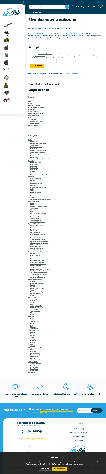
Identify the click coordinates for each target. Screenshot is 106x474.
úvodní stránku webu (45, 54)
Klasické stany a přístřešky (38, 187)
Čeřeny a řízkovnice (36, 306)
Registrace (31, 452)
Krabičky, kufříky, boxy (37, 260)
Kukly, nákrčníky (35, 330)
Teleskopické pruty (36, 147)
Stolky (32, 189)
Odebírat (96, 410)
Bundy (32, 318)
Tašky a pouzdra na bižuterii (38, 272)
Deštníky (33, 185)
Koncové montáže (35, 244)
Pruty (30, 140)
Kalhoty (32, 320)
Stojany (32, 281)
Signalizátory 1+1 (35, 370)
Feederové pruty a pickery (38, 143)
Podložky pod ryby (35, 300)
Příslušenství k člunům (37, 360)
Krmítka (32, 229)
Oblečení (31, 316)
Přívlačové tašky (35, 257)
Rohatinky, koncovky (36, 292)
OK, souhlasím (59, 469)
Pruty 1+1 (32, 365)
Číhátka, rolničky (35, 293)
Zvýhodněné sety (35, 363)
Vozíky (32, 190)
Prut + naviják (34, 367)
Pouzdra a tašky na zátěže (38, 264)
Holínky (32, 332)
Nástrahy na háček (36, 210)
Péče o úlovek (32, 297)
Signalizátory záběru (36, 283)
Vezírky (32, 302)
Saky (31, 304)
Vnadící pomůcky (35, 220)
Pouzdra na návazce (36, 265)
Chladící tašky (34, 276)
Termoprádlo (34, 339)
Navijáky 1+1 (34, 369)
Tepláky (32, 334)
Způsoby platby (78, 429)
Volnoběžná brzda (35, 162)
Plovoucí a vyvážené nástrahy (39, 206)
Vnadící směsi (34, 208)
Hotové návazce (35, 232)
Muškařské (33, 148)
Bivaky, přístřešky (35, 178)
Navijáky (31, 161)
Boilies (32, 203)
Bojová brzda (34, 173)
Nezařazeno (31, 372)
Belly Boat (33, 351)
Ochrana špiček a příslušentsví (39, 159)
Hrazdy (32, 285)
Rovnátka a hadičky (36, 237)
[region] (49, 10)
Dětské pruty (34, 157)
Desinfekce (33, 314)
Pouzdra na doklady (36, 258)
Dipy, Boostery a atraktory (38, 213)
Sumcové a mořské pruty (37, 152)
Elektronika (33, 196)
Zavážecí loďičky (35, 353)
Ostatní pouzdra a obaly (37, 277)
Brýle (31, 325)
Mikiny (32, 323)
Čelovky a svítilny (35, 192)
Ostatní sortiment (35, 250)
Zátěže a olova (34, 231)
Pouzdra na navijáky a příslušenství (41, 269)
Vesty (32, 337)
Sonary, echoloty (35, 355)
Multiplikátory (34, 168)
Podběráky (33, 299)
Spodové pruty (34, 154)
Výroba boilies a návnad (37, 222)
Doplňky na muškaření (37, 248)
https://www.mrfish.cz (73, 33)
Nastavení (45, 469)
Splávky (32, 295)
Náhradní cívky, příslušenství (39, 175)
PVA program (34, 236)
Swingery (33, 286)
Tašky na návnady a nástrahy (39, 274)
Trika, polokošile (35, 321)
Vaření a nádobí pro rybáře (38, 194)
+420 (15, 2)
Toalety (32, 197)
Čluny (32, 349)
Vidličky (32, 290)
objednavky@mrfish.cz (70, 74)
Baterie (32, 358)
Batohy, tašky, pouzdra (35, 251)
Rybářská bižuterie (34, 224)
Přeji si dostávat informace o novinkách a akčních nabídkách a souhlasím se (52, 410)
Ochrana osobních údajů (78, 432)
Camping (31, 176)
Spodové (33, 171)
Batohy (32, 253)
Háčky (32, 227)
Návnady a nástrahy (34, 201)
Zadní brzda (33, 166)
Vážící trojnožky (35, 311)
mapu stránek (40, 56)
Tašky (32, 267)
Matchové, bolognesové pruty (39, 150)
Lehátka (32, 180)
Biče (31, 155)
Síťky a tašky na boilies (37, 262)
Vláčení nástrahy (35, 218)
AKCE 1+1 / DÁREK (33, 362)
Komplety (33, 342)
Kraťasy (32, 335)
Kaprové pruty (34, 141)
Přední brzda (34, 164)
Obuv (32, 344)
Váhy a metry (34, 309)
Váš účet (77, 7)
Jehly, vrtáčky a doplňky (37, 234)
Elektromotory (34, 356)
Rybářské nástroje (35, 246)
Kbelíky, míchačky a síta (37, 271)
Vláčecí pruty (34, 145)
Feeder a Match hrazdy (37, 288)
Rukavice (33, 340)
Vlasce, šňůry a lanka (36, 225)
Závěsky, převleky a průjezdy (39, 243)
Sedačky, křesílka (35, 182)
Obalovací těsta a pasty (37, 215)
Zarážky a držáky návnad (37, 239)
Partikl (32, 211)
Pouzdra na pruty (35, 255)
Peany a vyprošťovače (37, 307)
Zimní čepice (34, 328)
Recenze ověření (78, 440)
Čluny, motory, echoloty (35, 348)
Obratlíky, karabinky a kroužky (39, 241)
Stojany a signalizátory (35, 279)
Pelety (32, 204)
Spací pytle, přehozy (36, 183)
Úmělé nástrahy (35, 216)
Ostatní (32, 346)
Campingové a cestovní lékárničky (40, 199)
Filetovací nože (34, 313)
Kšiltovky (33, 327)
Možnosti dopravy (79, 436)
